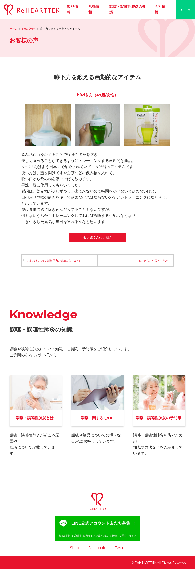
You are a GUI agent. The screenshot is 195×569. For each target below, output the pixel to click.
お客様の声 (28, 29)
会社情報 (160, 9)
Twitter (121, 548)
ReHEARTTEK (145, 562)
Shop (74, 548)
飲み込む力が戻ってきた (153, 260)
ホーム (14, 29)
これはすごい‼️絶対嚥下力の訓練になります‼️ (54, 260)
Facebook (96, 548)
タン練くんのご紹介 (97, 237)
